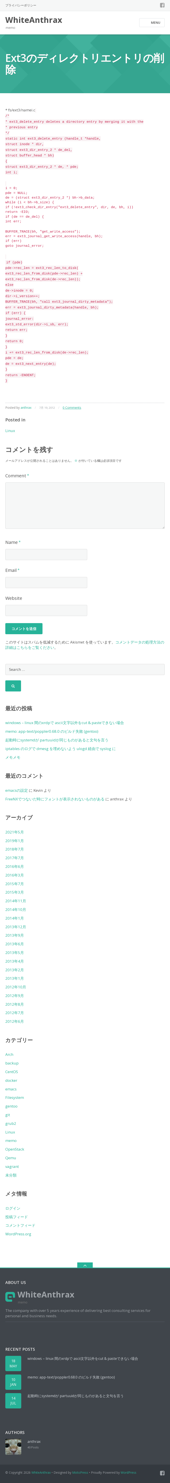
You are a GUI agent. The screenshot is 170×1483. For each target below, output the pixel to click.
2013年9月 (14, 935)
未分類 (11, 1175)
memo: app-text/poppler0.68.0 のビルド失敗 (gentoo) (51, 731)
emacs (11, 1089)
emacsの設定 (16, 790)
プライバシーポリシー (20, 5)
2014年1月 (14, 918)
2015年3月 (14, 892)
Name (11, 542)
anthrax (26, 407)
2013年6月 (14, 943)
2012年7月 (14, 1012)
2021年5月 (14, 832)
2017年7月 (14, 857)
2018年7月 (14, 849)
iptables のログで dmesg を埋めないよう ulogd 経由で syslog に (60, 748)
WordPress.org (18, 1233)
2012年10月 (15, 986)
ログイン (12, 1208)
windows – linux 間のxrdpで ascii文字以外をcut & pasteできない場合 (64, 722)
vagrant (12, 1166)
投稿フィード (16, 1216)
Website (13, 598)
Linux (10, 430)
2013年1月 (14, 978)
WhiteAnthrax (41, 1472)
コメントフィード (20, 1225)
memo (11, 1140)
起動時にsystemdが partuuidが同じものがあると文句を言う (56, 739)
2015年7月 (14, 883)
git (7, 1114)
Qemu (10, 1157)
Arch (9, 1054)
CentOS (11, 1071)
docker (11, 1080)
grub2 (10, 1123)
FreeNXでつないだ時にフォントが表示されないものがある (54, 799)
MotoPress (80, 1472)
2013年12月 (15, 926)
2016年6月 (14, 866)
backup (12, 1063)
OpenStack (14, 1149)
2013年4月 (14, 961)
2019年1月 (14, 840)
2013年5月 (14, 952)
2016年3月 (14, 875)
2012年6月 (14, 1021)
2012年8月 (14, 1004)
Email (11, 570)
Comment (15, 476)
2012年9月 (14, 995)
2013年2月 (14, 969)
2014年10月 (15, 909)
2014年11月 (15, 900)
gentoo (11, 1106)
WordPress (128, 1472)
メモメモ (12, 757)
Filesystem (14, 1097)
